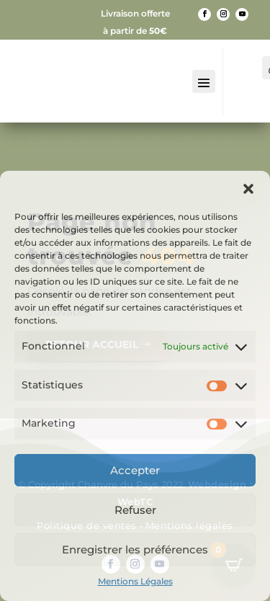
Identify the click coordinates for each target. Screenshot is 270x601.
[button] (248, 189)
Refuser (135, 510)
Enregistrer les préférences (135, 549)
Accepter (135, 470)
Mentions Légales (135, 581)
